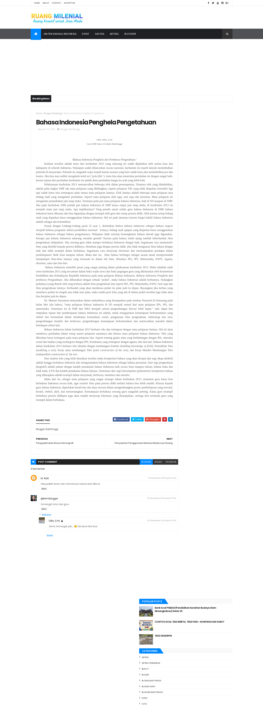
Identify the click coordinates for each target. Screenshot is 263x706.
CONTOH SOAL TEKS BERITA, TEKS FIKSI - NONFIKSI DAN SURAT (207, 131)
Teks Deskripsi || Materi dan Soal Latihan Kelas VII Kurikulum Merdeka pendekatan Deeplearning (208, 505)
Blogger (130, 34)
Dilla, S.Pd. (54, 556)
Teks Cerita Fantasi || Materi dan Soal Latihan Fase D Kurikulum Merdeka (207, 597)
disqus (143, 497)
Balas (44, 524)
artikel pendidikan (181, 171)
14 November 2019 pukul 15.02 (147, 513)
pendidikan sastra (181, 235)
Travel (175, 246)
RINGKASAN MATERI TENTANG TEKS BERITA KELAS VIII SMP (205, 525)
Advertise (69, 3)
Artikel (114, 34)
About (46, 3)
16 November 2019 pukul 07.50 (146, 533)
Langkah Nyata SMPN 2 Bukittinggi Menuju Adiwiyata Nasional (205, 485)
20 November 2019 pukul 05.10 (146, 555)
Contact (56, 3)
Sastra (99, 34)
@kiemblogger (49, 533)
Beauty (175, 177)
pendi (175, 223)
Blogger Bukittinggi (53, 113)
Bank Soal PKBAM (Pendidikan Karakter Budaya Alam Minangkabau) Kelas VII (208, 117)
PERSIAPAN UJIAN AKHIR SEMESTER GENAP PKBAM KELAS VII (200, 350)
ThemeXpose (50, 701)
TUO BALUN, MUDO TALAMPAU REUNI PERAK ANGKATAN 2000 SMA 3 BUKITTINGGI (206, 545)
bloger (176, 182)
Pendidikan (177, 229)
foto (175, 211)
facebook (156, 497)
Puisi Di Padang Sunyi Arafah (202, 581)
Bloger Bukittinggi (182, 188)
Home (37, 3)
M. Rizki (45, 513)
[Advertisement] (131, 65)
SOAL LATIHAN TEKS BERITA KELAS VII (205, 563)
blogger (131, 497)
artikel (176, 165)
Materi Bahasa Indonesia (60, 34)
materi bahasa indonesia (184, 217)
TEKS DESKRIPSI (194, 143)
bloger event (179, 194)
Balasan (46, 550)
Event (86, 34)
